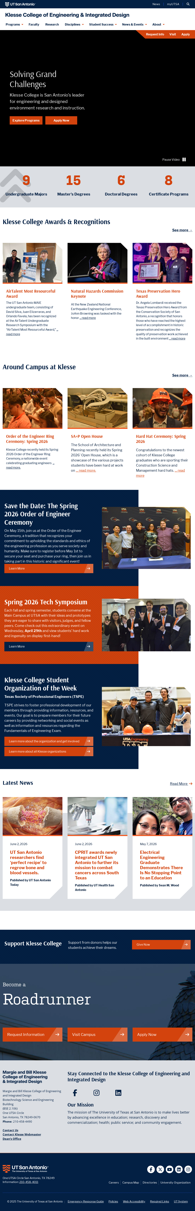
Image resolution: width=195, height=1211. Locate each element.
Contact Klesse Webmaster (22, 1134)
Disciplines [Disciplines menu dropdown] (72, 24)
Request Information (33, 1034)
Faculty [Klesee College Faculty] (34, 24)
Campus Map (130, 1182)
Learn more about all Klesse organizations (49, 751)
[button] (188, 4)
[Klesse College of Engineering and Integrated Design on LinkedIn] (119, 1094)
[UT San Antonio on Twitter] (160, 1169)
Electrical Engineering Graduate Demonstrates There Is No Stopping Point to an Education (161, 865)
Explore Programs (26, 120)
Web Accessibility (134, 1201)
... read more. (86, 470)
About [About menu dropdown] (156, 24)
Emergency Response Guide (86, 1201)
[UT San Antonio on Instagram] (188, 1169)
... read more (87, 318)
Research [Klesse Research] (52, 24)
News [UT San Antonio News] (156, 4)
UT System (181, 1201)
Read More (181, 784)
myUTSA (173, 4)
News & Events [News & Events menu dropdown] (132, 24)
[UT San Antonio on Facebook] (151, 1169)
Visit (172, 34)
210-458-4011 (28, 1182)
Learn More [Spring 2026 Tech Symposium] (49, 646)
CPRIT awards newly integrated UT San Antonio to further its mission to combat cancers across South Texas (97, 865)
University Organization (175, 1182)
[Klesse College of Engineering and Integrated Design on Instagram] (97, 1094)
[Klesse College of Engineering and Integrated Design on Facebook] (76, 1094)
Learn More (49, 568)
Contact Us (10, 1130)
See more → (182, 230)
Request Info (155, 34)
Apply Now (61, 120)
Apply (185, 34)
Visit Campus (98, 1034)
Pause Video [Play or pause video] (174, 159)
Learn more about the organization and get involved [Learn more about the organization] (49, 741)
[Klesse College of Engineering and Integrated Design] (66, 13)
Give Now (162, 944)
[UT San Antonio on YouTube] (170, 1169)
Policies (113, 1201)
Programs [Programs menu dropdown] (13, 24)
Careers (114, 1182)
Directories (150, 1182)
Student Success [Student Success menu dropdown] (101, 24)
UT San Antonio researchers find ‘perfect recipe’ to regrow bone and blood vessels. (28, 862)
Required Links (159, 1201)
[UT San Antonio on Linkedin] (179, 1169)
